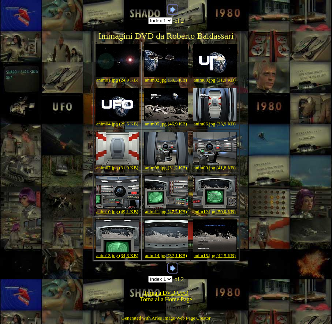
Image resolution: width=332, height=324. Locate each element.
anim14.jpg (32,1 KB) (166, 255)
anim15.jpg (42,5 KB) (215, 255)
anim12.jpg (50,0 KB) (215, 211)
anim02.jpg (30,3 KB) (166, 80)
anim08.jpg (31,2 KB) (166, 167)
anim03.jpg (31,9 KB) (215, 80)
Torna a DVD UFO (166, 293)
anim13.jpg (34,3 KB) (117, 255)
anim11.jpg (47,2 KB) (166, 211)
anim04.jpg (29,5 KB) (117, 124)
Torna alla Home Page (166, 299)
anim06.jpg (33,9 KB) (215, 124)
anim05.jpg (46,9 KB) (166, 124)
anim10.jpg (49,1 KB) (117, 211)
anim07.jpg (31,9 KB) (117, 167)
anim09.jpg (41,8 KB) (215, 167)
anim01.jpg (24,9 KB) (117, 80)
